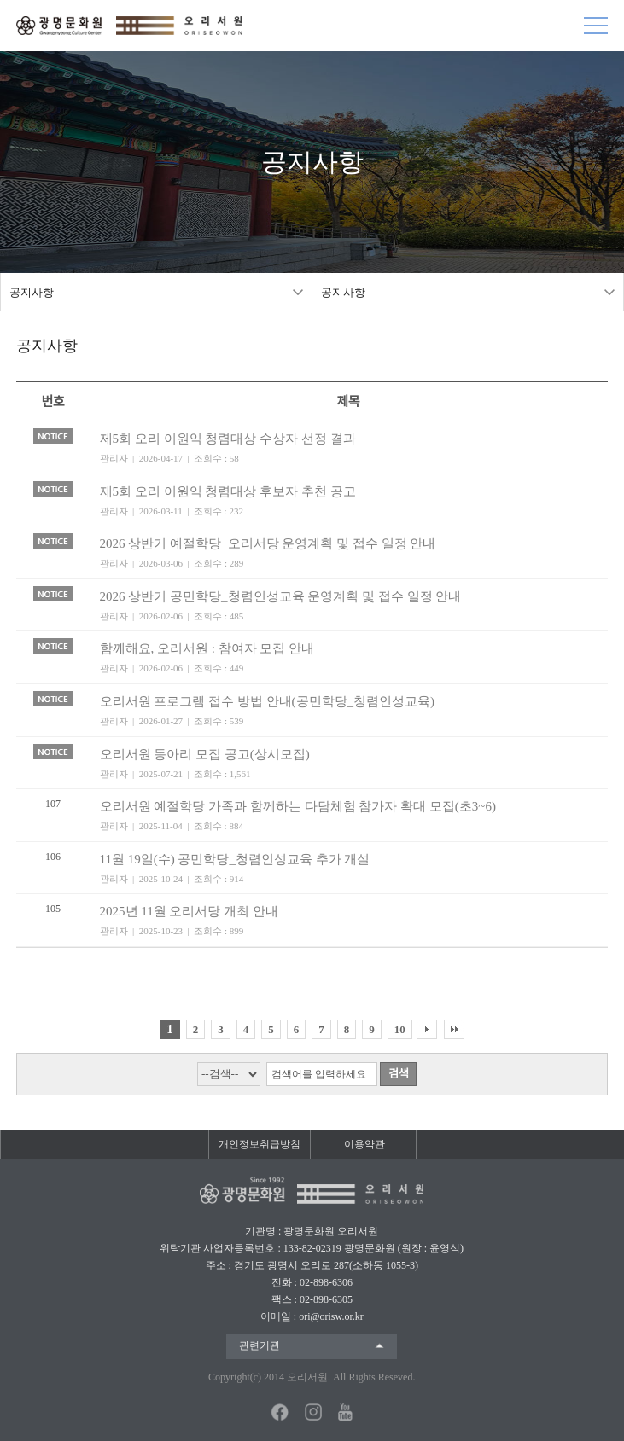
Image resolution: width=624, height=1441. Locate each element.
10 (399, 1029)
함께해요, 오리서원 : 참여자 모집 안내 (207, 648)
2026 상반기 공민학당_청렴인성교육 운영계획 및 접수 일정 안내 (281, 596)
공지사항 (31, 292)
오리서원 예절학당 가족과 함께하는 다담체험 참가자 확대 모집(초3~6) (298, 806)
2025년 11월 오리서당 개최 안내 (189, 911)
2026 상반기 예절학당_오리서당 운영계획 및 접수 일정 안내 (268, 543)
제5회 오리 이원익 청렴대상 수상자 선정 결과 (228, 438)
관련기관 (259, 1345)
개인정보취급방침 (259, 1144)
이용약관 (364, 1144)
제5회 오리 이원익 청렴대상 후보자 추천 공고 (228, 491)
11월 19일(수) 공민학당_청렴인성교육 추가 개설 (235, 859)
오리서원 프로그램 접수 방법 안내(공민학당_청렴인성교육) (267, 701)
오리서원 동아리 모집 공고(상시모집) (205, 754)
